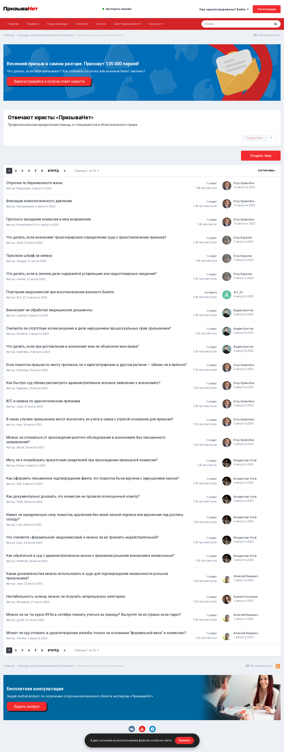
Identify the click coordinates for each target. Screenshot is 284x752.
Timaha (21, 638)
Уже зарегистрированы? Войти (224, 9)
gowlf (20, 620)
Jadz (20, 406)
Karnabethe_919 (27, 224)
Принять (184, 740)
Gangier (21, 261)
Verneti (21, 279)
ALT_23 (21, 297)
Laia (19, 524)
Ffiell (20, 502)
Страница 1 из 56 (86, 170)
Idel (19, 483)
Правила (33, 24)
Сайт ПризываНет (127, 24)
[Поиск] (221, 24)
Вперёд (53, 170)
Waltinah (22, 561)
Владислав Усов (245, 460)
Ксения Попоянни (246, 596)
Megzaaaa (23, 188)
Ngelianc (22, 388)
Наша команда (57, 24)
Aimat (20, 447)
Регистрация (267, 9)
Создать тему (260, 155)
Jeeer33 (22, 315)
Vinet (20, 242)
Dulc (19, 542)
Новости (82, 24)
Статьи (101, 24)
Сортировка (267, 170)
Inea (19, 424)
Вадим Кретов (243, 310)
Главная (13, 24)
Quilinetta (23, 352)
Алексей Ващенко (246, 576)
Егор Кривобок (244, 183)
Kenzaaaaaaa (25, 206)
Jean (20, 583)
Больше (156, 24)
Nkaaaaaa (23, 602)
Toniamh (22, 333)
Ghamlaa (22, 370)
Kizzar (20, 465)
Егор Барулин (243, 237)
